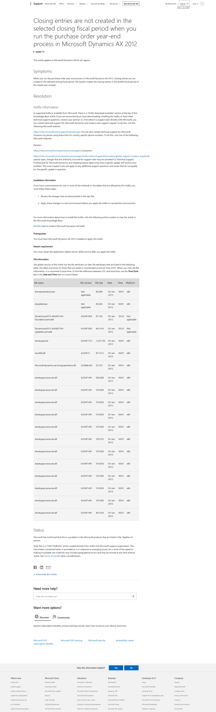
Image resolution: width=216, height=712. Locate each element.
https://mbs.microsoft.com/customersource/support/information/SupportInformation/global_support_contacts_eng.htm (90, 156)
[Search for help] (184, 3)
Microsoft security (96, 640)
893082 (37, 226)
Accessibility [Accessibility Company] (178, 709)
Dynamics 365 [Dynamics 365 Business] (112, 691)
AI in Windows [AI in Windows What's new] (15, 704)
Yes (116, 667)
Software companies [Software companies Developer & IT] (149, 709)
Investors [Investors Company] (177, 700)
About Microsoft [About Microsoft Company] (179, 687)
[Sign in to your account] (198, 3)
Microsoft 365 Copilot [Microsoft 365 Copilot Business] (115, 709)
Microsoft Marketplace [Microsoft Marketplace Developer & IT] (149, 704)
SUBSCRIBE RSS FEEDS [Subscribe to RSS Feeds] (46, 574)
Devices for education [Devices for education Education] (84, 687)
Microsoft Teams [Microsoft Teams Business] (113, 704)
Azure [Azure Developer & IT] (144, 682)
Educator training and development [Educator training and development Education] (89, 704)
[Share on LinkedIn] (40, 567)
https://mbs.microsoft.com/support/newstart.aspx (57, 131)
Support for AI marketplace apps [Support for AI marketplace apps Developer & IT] (153, 695)
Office (61, 3)
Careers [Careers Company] (177, 682)
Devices (82, 3)
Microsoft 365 (50, 3)
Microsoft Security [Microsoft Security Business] (114, 687)
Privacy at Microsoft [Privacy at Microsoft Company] (181, 695)
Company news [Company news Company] (179, 691)
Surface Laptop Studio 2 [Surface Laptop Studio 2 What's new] (19, 691)
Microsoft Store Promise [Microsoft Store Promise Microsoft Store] (53, 709)
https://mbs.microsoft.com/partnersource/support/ (57, 150)
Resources (114, 3)
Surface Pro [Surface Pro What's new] (14, 682)
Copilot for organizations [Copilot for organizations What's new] (19, 695)
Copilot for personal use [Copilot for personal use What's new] (19, 700)
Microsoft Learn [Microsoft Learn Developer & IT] (147, 691)
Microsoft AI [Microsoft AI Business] (112, 682)
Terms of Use (50, 555)
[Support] (37, 4)
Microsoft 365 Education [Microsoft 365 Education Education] (85, 695)
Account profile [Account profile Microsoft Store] (50, 682)
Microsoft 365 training (71, 640)
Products (70, 3)
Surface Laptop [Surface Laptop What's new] (16, 687)
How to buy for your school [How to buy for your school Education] (86, 700)
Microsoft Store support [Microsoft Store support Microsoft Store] (53, 691)
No (131, 667)
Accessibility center (125, 640)
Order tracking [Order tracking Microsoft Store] (50, 700)
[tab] (43, 617)
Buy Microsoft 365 (131, 3)
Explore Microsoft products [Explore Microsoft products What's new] (20, 709)
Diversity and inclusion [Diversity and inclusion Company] (182, 704)
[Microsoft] (20, 4)
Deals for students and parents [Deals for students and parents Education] (87, 709)
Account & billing (97, 3)
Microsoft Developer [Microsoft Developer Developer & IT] (149, 687)
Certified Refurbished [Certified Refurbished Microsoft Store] (52, 704)
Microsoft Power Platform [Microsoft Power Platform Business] (116, 700)
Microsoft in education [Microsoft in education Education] (84, 682)
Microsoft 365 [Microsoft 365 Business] (112, 695)
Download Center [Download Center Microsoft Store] (51, 687)
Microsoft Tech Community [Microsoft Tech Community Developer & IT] (151, 700)
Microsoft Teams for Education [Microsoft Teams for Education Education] (87, 691)
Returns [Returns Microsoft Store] (47, 695)
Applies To (39, 51)
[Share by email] (47, 567)
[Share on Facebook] (35, 567)
